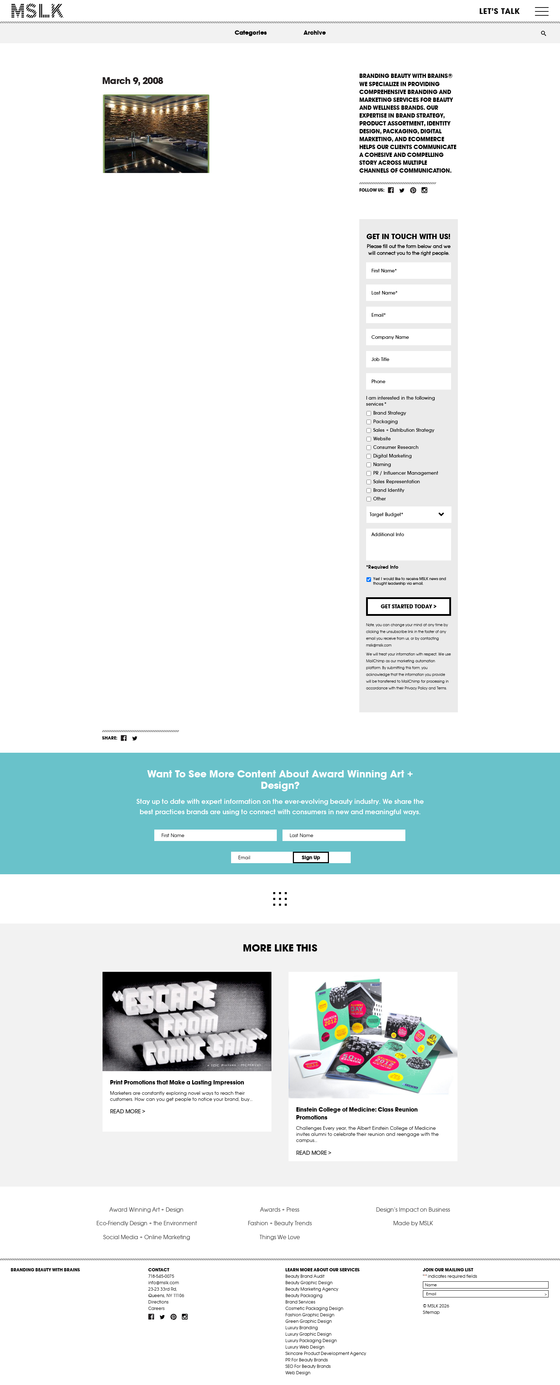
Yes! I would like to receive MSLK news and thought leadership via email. (409, 581)
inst (424, 190)
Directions (158, 1302)
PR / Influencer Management (405, 473)
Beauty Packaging (303, 1295)
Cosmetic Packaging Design (314, 1308)
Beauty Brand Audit (304, 1276)
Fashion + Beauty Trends (280, 1223)
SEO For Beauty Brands (308, 1366)
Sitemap (431, 1312)
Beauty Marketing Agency (311, 1289)
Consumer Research (396, 447)
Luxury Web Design (304, 1347)
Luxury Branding (301, 1327)
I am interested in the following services (400, 401)
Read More (125, 1111)
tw (402, 190)
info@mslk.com (163, 1282)
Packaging (385, 422)
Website (382, 439)
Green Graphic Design (308, 1321)
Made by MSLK (413, 1223)
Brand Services (300, 1302)
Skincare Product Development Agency (325, 1353)
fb (391, 190)
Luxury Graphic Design (308, 1334)
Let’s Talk (499, 11)
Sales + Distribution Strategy (403, 430)
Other (379, 499)
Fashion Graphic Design (309, 1314)
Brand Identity (388, 490)
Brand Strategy (389, 413)
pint (413, 190)
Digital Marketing (392, 456)
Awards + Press (279, 1209)
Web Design (297, 1372)
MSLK (37, 11)
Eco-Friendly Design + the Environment (146, 1223)
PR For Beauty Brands (306, 1359)
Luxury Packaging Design (311, 1340)
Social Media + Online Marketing (146, 1236)
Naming (382, 465)
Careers (156, 1308)
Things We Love (280, 1236)
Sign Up (340, 857)
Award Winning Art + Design (146, 1209)
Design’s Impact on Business (413, 1209)
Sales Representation (396, 482)
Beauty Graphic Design (308, 1282)
